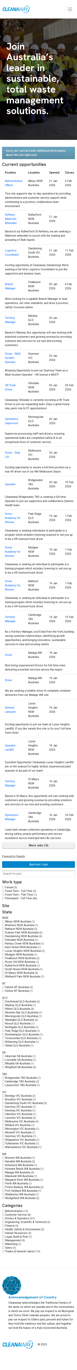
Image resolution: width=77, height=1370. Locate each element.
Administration (16, 1211)
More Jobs (38, 845)
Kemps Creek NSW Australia (24, 943)
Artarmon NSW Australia (21, 925)
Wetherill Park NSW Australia (24, 976)
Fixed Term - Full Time (20, 891)
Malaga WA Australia (19, 1172)
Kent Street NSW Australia (23, 947)
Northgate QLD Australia (21, 1027)
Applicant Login (38, 864)
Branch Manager (10, 286)
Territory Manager (10, 320)
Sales (10, 1247)
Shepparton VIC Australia (22, 1139)
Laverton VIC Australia (20, 1117)
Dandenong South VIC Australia (26, 1103)
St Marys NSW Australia (21, 973)
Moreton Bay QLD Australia (23, 1012)
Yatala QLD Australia (19, 1045)
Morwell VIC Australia (20, 1132)
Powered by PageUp (13, 856)
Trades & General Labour (22, 1251)
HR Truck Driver (10, 387)
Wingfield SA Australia (20, 1067)
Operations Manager (11, 817)
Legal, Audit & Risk (18, 1236)
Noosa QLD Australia (19, 1023)
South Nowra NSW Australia (24, 969)
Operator (10, 484)
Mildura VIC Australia (19, 1125)
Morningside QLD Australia (23, 1016)
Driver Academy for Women (12, 518)
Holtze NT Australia (19, 990)
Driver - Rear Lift (12, 455)
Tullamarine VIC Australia (22, 1143)
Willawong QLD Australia (22, 1041)
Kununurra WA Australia (21, 1165)
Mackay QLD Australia (20, 1005)
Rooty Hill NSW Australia (22, 962)
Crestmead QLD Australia (22, 1001)
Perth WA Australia (18, 1183)
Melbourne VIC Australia (21, 1121)
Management (15, 1240)
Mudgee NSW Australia (21, 954)
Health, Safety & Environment (24, 1229)
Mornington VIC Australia (22, 1128)
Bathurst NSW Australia (21, 929)
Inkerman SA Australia (20, 1056)
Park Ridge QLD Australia (22, 1030)
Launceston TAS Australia (22, 1085)
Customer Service (18, 1214)
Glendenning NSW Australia (23, 936)
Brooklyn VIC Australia (20, 1099)
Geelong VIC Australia (20, 1110)
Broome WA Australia (20, 1157)
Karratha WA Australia (20, 1161)
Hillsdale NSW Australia (21, 940)
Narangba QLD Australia (21, 1019)
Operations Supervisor (11, 421)
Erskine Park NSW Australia (23, 932)
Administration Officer (14, 183)
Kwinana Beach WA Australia (24, 1168)
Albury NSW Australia (20, 921)
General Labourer (10, 709)
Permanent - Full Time (21, 898)
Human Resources (18, 1233)
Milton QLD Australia (19, 1008)
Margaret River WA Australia (24, 1179)
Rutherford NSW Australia (22, 965)
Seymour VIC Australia (20, 1136)
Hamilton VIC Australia (20, 1114)
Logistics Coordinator (12, 252)
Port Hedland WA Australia (23, 1190)
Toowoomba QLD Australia (23, 1038)
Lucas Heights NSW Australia (25, 951)
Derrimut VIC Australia (20, 1106)
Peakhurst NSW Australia (22, 958)
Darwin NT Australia (19, 987)
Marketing (13, 1244)
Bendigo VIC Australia (20, 1095)
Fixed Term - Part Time (21, 894)
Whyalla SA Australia (19, 1063)
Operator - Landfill (11, 747)
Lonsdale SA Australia (20, 1059)
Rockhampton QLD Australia (24, 1034)
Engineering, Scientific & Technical (27, 1222)
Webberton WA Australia (22, 1194)
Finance (11, 1225)
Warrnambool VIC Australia (23, 1147)
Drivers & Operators (20, 1218)
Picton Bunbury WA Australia (24, 1187)
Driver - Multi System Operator (13, 358)
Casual (11, 887)
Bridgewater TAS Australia (23, 1077)
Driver (8, 655)
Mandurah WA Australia (21, 1176)
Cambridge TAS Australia (22, 1081)
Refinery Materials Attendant (11, 219)
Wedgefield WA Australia (22, 1198)
